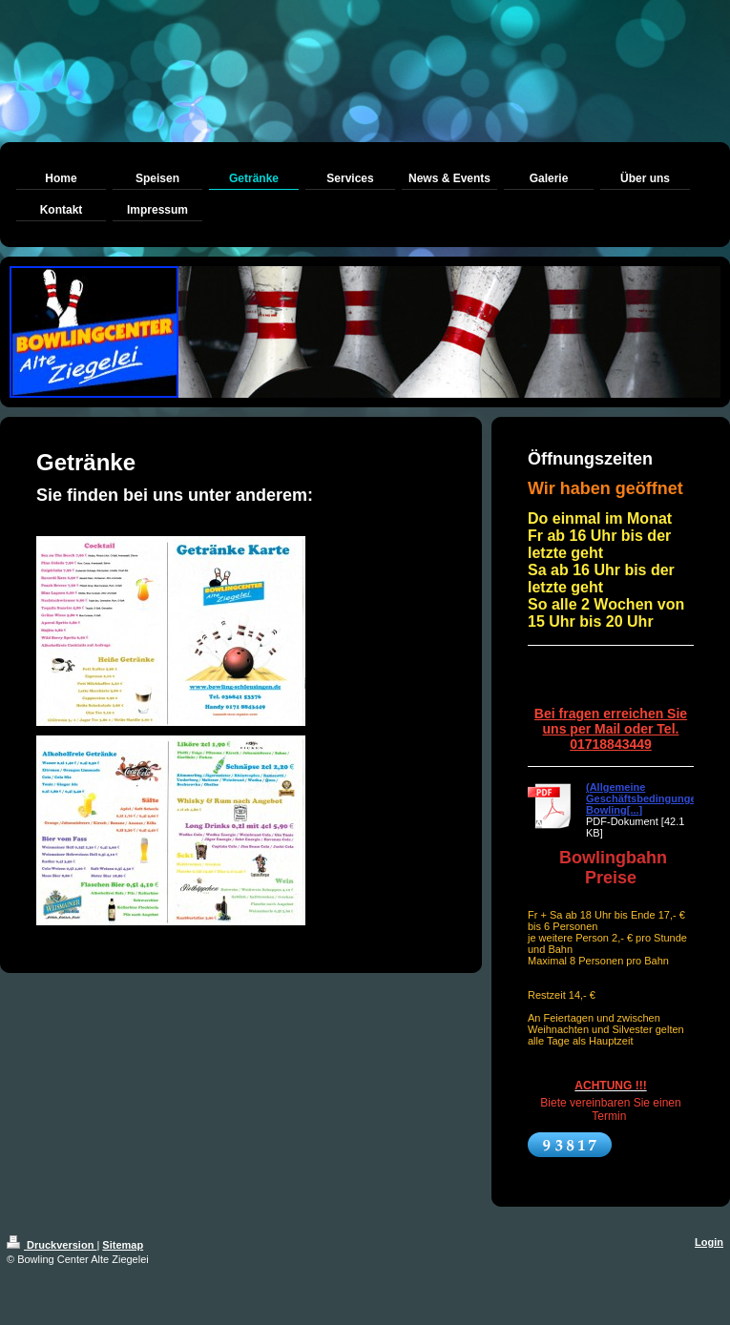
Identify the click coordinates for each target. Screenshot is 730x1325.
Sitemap (122, 1245)
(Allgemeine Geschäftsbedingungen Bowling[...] (644, 798)
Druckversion (51, 1245)
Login (709, 1242)
